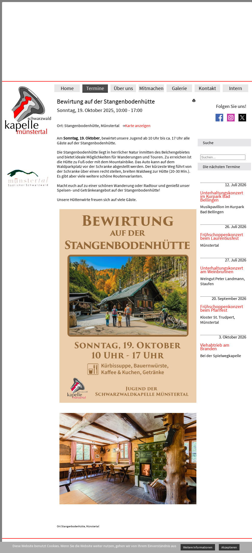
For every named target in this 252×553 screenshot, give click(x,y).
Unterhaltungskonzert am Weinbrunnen (221, 269)
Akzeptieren (229, 547)
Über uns (123, 88)
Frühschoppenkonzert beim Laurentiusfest (221, 236)
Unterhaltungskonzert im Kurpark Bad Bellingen (221, 196)
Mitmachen (151, 88)
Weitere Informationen (197, 547)
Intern (235, 88)
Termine (95, 88)
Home (67, 88)
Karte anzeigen (137, 125)
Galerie (179, 88)
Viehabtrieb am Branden (214, 346)
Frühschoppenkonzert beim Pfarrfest (221, 308)
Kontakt (207, 88)
